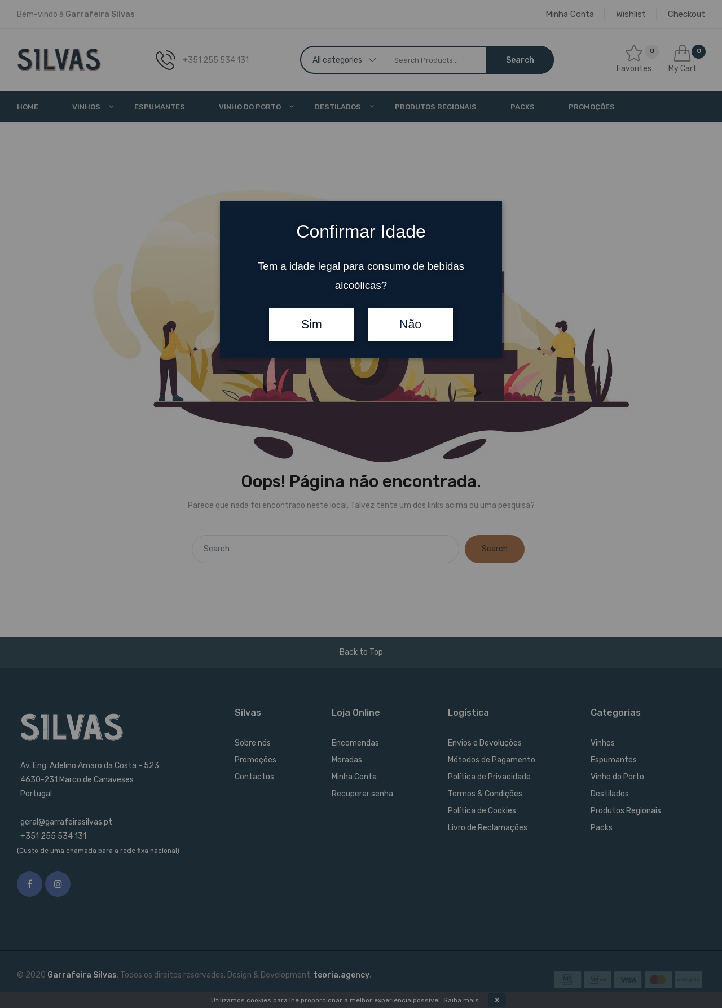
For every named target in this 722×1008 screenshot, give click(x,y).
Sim (311, 324)
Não (410, 324)
